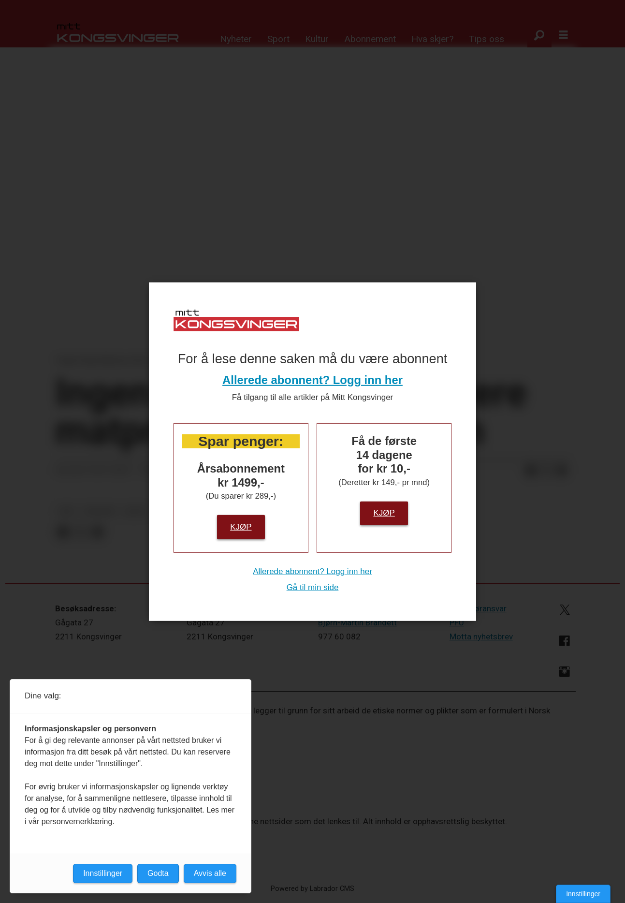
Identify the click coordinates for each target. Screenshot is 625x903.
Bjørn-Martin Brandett (357, 622)
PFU (457, 622)
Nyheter (236, 38)
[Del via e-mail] (561, 470)
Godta (158, 873)
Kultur (317, 38)
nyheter (99, 511)
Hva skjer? (432, 38)
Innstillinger (583, 894)
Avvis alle (210, 873)
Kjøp (240, 526)
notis (136, 511)
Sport (278, 38)
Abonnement (370, 38)
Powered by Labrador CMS (312, 889)
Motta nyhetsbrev (481, 636)
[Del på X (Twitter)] (546, 470)
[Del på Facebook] (530, 470)
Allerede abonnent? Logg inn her (312, 379)
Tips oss (486, 38)
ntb (66, 511)
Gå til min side (313, 587)
